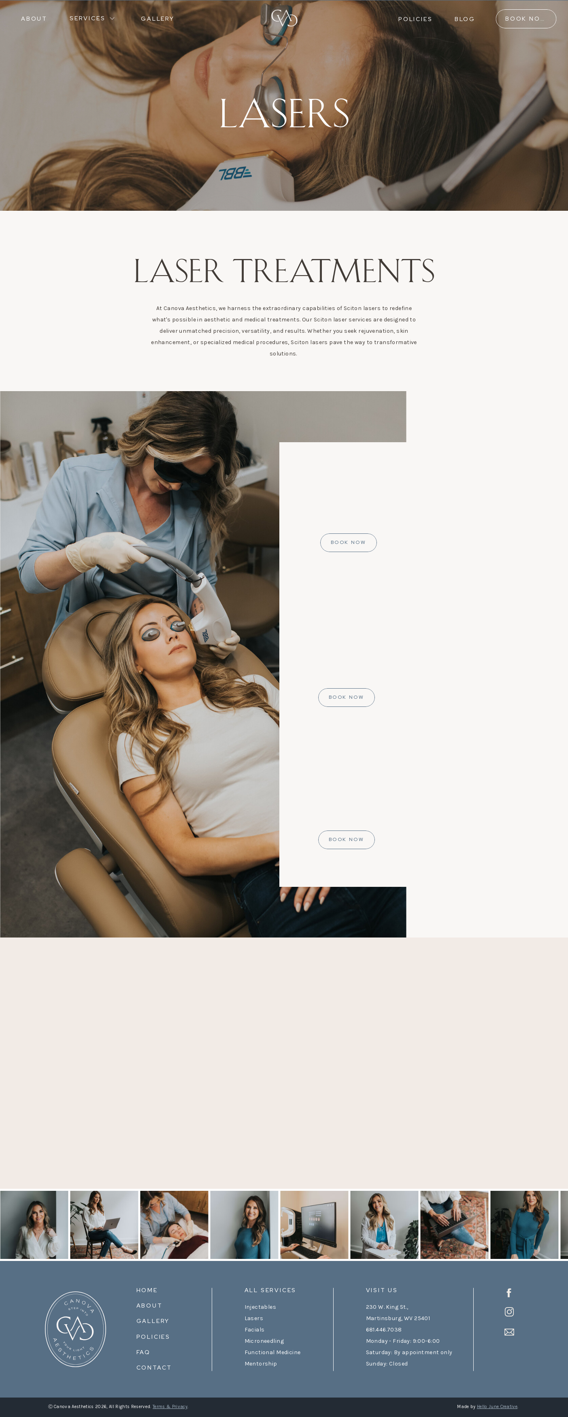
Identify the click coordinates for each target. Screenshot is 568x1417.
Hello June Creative (497, 1406)
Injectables (261, 1307)
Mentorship (261, 1363)
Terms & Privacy (170, 1406)
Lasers (254, 1318)
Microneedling (264, 1341)
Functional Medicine (273, 1352)
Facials (255, 1329)
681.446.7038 (384, 1329)
